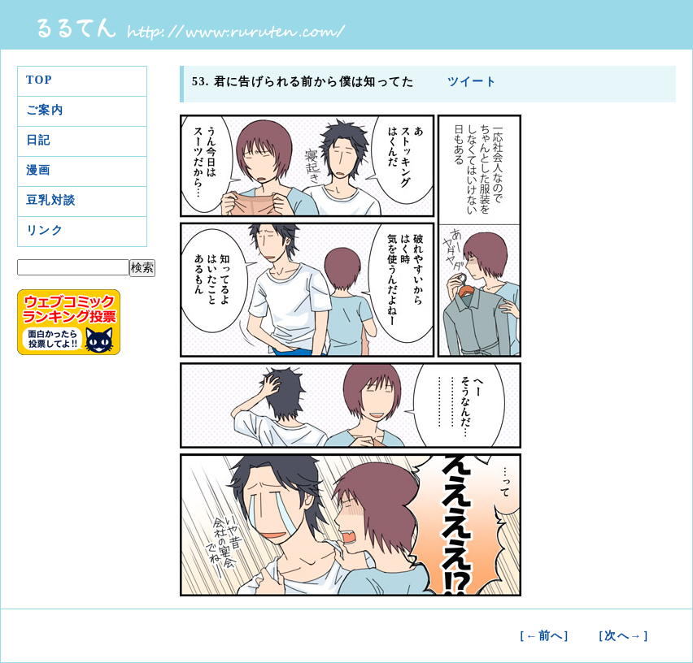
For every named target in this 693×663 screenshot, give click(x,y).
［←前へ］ (544, 636)
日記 (38, 140)
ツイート (470, 82)
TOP (39, 80)
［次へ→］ (623, 636)
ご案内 (44, 110)
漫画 (38, 170)
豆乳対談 (51, 200)
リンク (44, 230)
